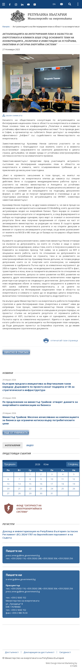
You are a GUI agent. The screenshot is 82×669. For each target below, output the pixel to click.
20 (8, 488)
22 (30, 488)
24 (52, 488)
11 (63, 479)
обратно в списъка (16, 352)
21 (19, 488)
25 (63, 488)
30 (41, 493)
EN (54, 4)
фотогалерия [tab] (12, 445)
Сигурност (65, 652)
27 (8, 493)
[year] (37, 464)
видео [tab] (29, 445)
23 (41, 488)
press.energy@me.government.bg (23, 555)
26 (74, 488)
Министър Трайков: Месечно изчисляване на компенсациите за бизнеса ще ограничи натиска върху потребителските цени (40, 420)
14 (19, 483)
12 (74, 479)
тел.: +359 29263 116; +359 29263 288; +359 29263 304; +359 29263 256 (39, 558)
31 (52, 493)
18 (63, 483)
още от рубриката (16, 432)
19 (74, 483)
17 (52, 483)
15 (30, 483)
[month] (46, 464)
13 (8, 483)
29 (30, 493)
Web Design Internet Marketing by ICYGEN (61, 664)
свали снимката (12, 115)
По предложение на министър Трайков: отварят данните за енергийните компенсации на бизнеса (40, 403)
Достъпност (12, 652)
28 (19, 493)
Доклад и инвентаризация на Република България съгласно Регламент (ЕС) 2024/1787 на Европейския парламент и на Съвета (40, 534)
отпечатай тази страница (60, 340)
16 (41, 483)
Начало (6, 26)
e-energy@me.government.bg (20, 579)
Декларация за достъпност (39, 652)
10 (52, 479)
